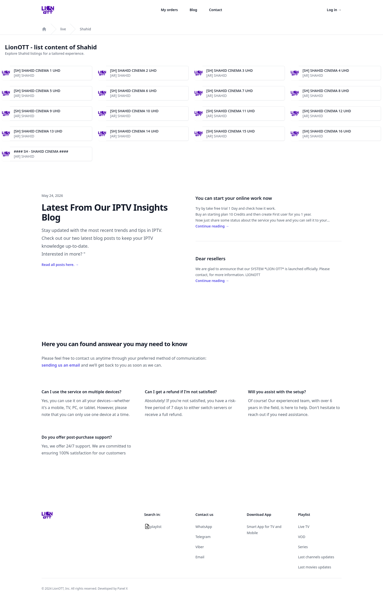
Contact (215, 9)
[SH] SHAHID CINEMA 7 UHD (229, 90)
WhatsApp (204, 526)
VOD (301, 536)
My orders (169, 9)
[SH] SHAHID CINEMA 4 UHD (326, 70)
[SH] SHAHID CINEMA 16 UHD (327, 131)
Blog (193, 9)
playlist (156, 526)
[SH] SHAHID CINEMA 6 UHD (133, 90)
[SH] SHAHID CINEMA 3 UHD (229, 70)
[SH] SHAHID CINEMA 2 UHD (133, 70)
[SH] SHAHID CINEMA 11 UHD (230, 111)
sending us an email (61, 365)
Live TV (304, 526)
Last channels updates (316, 557)
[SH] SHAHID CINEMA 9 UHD (37, 111)
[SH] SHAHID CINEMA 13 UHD (38, 131)
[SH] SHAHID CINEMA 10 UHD (134, 111)
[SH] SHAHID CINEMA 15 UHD (230, 131)
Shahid (85, 29)
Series (303, 546)
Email (200, 557)
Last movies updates (314, 567)
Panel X (122, 588)
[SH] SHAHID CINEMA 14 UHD (134, 131)
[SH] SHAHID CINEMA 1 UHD (37, 70)
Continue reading (212, 226)
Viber (200, 546)
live (63, 29)
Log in (334, 9)
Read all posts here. (60, 264)
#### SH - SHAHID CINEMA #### (41, 151)
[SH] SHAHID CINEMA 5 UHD (37, 90)
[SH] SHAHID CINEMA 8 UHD (326, 90)
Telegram (203, 536)
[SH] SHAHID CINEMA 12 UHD (327, 111)
